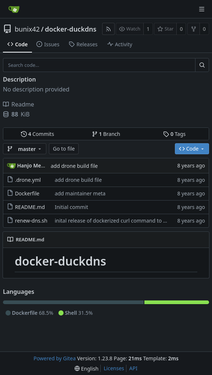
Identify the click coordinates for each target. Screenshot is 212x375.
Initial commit (71, 206)
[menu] (86, 368)
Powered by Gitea (54, 358)
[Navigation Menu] (201, 9)
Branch (106, 133)
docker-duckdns (70, 29)
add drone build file (74, 165)
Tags (174, 133)
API (133, 368)
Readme (18, 104)
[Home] (14, 9)
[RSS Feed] (108, 29)
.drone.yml (28, 179)
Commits (37, 133)
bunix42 (27, 29)
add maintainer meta (80, 193)
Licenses (114, 368)
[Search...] (202, 65)
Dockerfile (27, 193)
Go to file (64, 148)
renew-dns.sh (31, 220)
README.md (30, 206)
